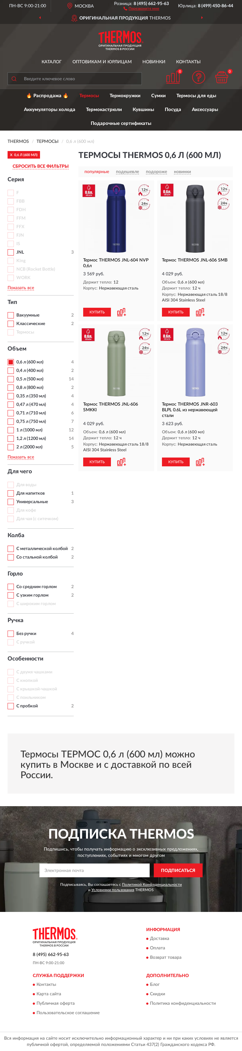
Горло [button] (15, 574)
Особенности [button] (25, 659)
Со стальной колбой (37, 557)
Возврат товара (166, 957)
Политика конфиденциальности (183, 1004)
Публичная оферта (56, 1004)
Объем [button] (17, 349)
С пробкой (27, 706)
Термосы (89, 95)
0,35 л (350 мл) (31, 396)
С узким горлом (32, 595)
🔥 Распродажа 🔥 (47, 95)
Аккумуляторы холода (49, 109)
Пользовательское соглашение (68, 1013)
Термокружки (125, 95)
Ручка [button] (15, 620)
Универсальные (32, 502)
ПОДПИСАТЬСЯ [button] (178, 870)
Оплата (157, 948)
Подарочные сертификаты (121, 123)
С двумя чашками (34, 672)
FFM (21, 218)
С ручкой (25, 642)
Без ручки (26, 634)
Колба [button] (16, 535)
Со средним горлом (36, 587)
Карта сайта (49, 994)
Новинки (153, 62)
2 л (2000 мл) (29, 447)
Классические (30, 324)
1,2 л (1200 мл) (31, 438)
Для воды (26, 485)
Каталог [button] (52, 62)
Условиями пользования (112, 890)
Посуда (173, 109)
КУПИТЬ (97, 312)
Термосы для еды (196, 95)
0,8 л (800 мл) (29, 387)
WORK (23, 278)
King (21, 261)
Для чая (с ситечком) (37, 519)
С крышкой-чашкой (36, 689)
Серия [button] (16, 180)
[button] (141, 8)
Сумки (158, 95)
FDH (21, 210)
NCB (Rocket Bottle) (35, 269)
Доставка (159, 938)
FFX (20, 227)
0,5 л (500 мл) (29, 379)
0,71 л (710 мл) (31, 413)
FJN (20, 235)
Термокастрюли (104, 109)
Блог (155, 985)
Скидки (157, 994)
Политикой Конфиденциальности (152, 884)
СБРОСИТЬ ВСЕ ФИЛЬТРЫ (41, 166)
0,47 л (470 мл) (31, 404)
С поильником (31, 697)
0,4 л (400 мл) (29, 370)
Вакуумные (27, 315)
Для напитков (30, 493)
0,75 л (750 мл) (31, 421)
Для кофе (26, 510)
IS (18, 244)
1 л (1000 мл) (29, 430)
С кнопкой (27, 680)
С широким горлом (36, 604)
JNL (20, 252)
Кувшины (143, 109)
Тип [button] (12, 302)
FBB (20, 201)
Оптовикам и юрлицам (102, 62)
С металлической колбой (42, 549)
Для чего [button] (20, 472)
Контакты (188, 62)
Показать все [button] (21, 288)
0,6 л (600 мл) (29, 362)
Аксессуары (205, 109)
